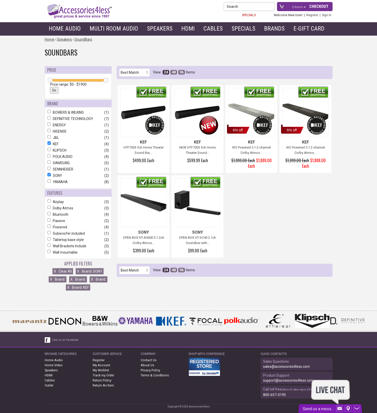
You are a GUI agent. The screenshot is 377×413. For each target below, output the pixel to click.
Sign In (326, 15)
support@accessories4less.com (288, 380)
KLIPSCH (78, 150)
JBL (78, 137)
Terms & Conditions (155, 375)
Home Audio (65, 28)
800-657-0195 (274, 395)
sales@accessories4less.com (286, 367)
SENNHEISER (78, 169)
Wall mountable (78, 252)
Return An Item (103, 385)
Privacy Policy (150, 370)
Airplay (78, 201)
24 (166, 72)
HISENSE (78, 131)
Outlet (49, 385)
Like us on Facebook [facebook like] (65, 340)
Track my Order (103, 375)
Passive (78, 220)
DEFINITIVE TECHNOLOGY (78, 118)
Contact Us (149, 360)
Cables (213, 28)
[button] (271, 6)
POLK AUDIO (78, 156)
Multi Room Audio (114, 28)
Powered (78, 227)
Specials (243, 28)
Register (312, 15)
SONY (78, 175)
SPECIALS (249, 15)
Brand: (57, 279)
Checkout (319, 6)
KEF (78, 144)
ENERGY (78, 125)
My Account (101, 365)
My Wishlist (101, 370)
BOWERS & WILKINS (78, 112)
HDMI (188, 28)
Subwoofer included (78, 233)
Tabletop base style (78, 239)
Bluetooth (78, 214)
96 (182, 72)
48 (174, 72)
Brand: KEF (78, 287)
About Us (147, 365)
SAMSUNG (78, 162)
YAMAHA (78, 181)
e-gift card (308, 28)
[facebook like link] (48, 340)
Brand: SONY (89, 271)
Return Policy (102, 380)
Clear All (63, 271)
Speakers (159, 28)
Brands (274, 28)
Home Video (54, 365)
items (298, 7)
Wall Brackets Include (78, 246)
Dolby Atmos (78, 208)
